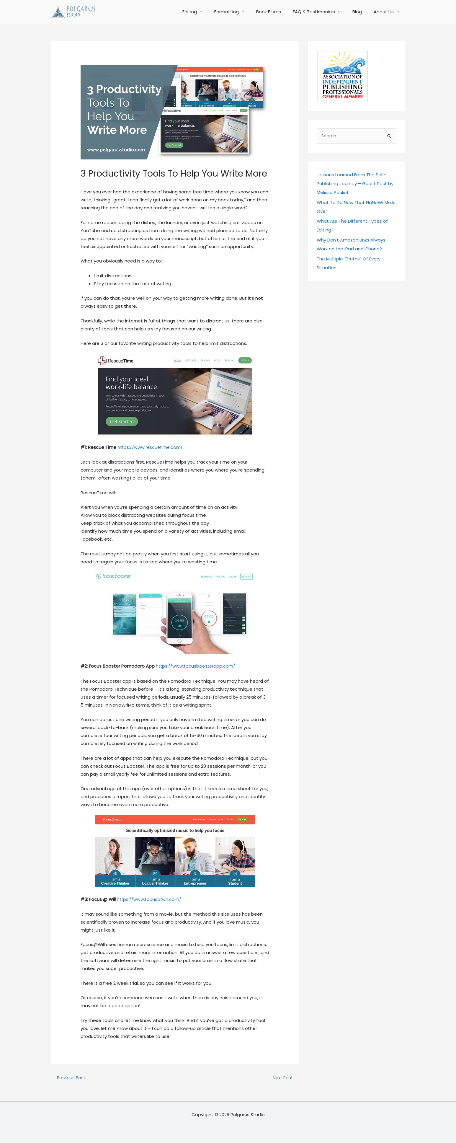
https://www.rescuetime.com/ (150, 447)
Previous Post (69, 1077)
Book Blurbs (279, 12)
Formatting (240, 12)
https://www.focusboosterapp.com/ (196, 666)
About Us (385, 12)
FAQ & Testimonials (321, 12)
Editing (206, 12)
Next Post (285, 1077)
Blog (361, 12)
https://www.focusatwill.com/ (149, 899)
